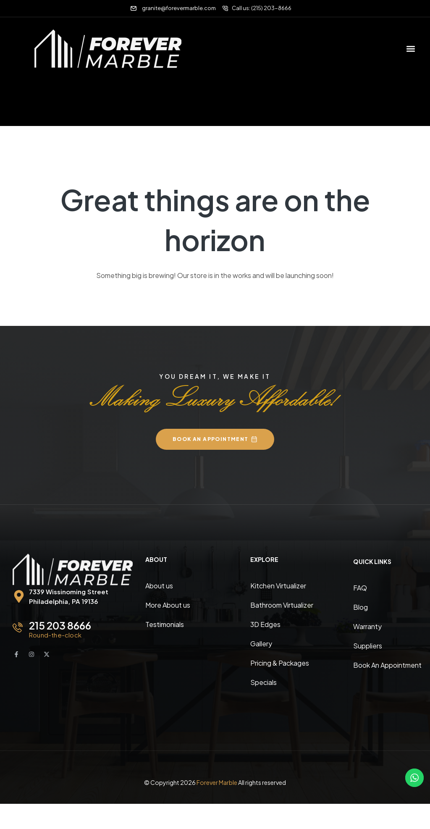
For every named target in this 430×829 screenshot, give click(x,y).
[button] (410, 48)
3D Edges (265, 624)
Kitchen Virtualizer (278, 585)
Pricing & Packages (279, 662)
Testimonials (164, 624)
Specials (263, 682)
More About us (167, 605)
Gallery (261, 643)
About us (159, 585)
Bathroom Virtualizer (281, 605)
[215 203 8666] (18, 627)
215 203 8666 (60, 625)
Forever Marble (217, 782)
